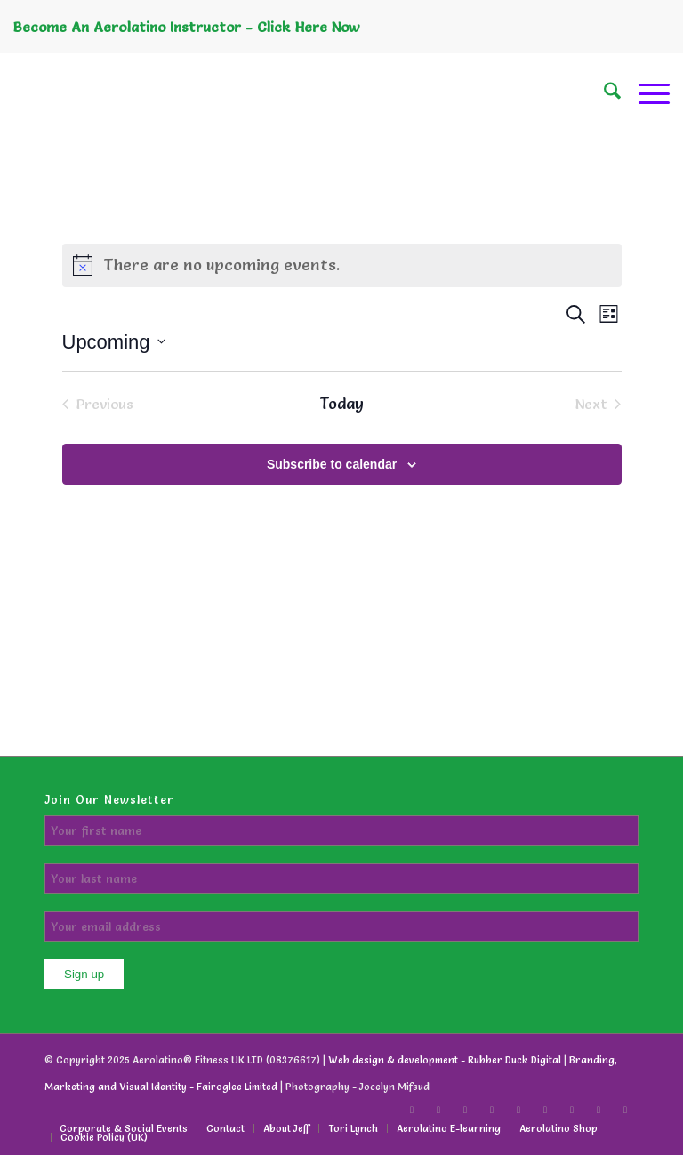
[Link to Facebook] (411, 1109)
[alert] (342, 265)
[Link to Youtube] (545, 1109)
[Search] (603, 93)
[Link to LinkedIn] (491, 1109)
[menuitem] (603, 93)
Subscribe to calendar (332, 464)
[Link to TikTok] (438, 1109)
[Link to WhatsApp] (625, 1109)
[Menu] (645, 93)
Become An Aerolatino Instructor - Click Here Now (186, 27)
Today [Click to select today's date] (341, 403)
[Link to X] (465, 1109)
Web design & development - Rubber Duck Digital (444, 1060)
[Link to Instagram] (571, 1109)
